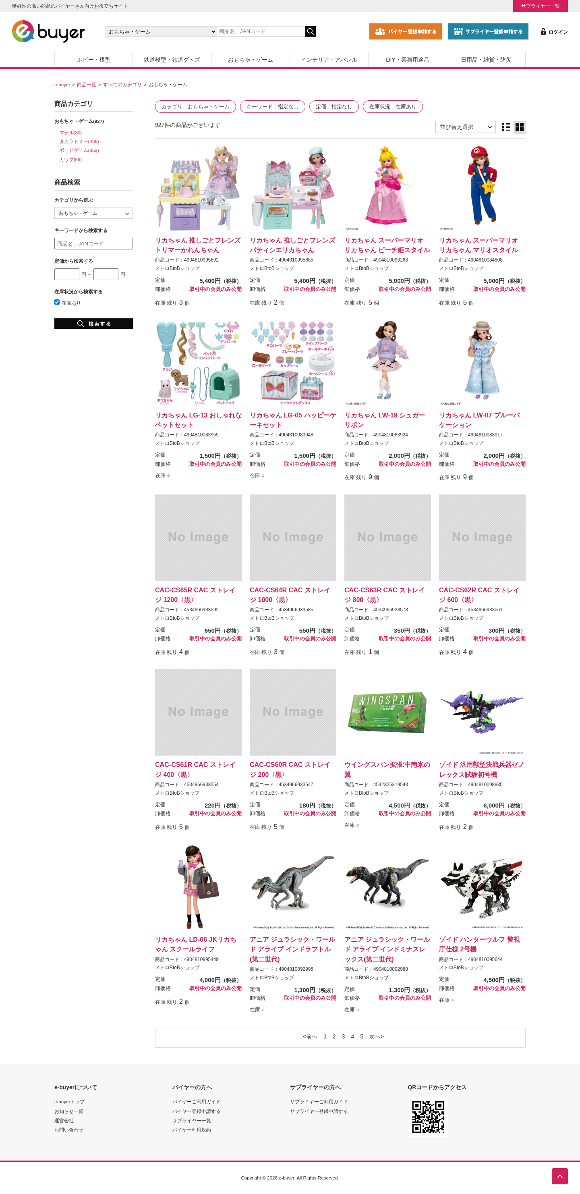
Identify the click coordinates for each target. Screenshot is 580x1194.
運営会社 (64, 1120)
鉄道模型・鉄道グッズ (172, 59)
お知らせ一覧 (68, 1111)
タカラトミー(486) (79, 141)
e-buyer (62, 84)
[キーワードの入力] (261, 31)
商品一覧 (86, 84)
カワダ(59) (70, 159)
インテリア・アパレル (329, 59)
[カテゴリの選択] (161, 31)
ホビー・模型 (94, 59)
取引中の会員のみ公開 (215, 289)
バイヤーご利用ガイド (196, 1101)
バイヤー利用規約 (191, 1129)
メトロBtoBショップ (177, 268)
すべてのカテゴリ (122, 84)
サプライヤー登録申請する (319, 1111)
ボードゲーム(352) (79, 150)
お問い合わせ (68, 1129)
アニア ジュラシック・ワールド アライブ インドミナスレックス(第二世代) (387, 949)
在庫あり (67, 302)
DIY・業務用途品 (407, 59)
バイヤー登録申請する (196, 1111)
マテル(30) (70, 132)
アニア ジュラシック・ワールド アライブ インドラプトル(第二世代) (292, 949)
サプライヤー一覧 (540, 5)
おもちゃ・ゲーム (250, 59)
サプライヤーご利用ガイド (319, 1101)
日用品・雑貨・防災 (486, 59)
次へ (375, 1036)
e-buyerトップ (69, 1101)
